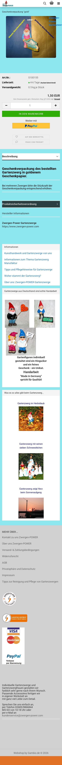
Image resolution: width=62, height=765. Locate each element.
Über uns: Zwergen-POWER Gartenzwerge (27, 282)
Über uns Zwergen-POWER (16, 543)
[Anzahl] (31, 105)
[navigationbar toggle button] (58, 3)
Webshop (19, 752)
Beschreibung (9, 156)
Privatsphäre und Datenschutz (18, 568)
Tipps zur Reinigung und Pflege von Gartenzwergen (30, 581)
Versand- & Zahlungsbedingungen (20, 549)
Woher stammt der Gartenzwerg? (22, 275)
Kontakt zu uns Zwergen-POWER (20, 537)
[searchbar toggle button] (44, 3)
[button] (6, 105)
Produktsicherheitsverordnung (19, 204)
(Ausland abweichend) (48, 83)
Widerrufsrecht (10, 556)
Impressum (8, 575)
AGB (4, 562)
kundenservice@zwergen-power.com (22, 715)
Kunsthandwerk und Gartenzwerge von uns (28, 253)
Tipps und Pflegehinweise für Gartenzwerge (28, 269)
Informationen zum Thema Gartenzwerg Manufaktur (26, 261)
